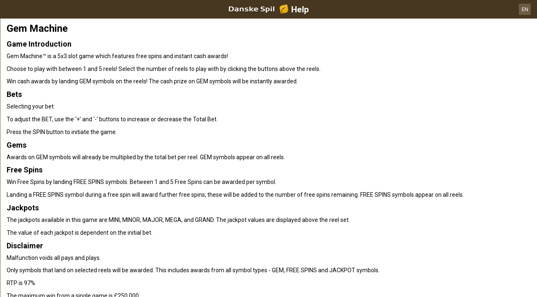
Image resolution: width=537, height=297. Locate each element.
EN (525, 9)
